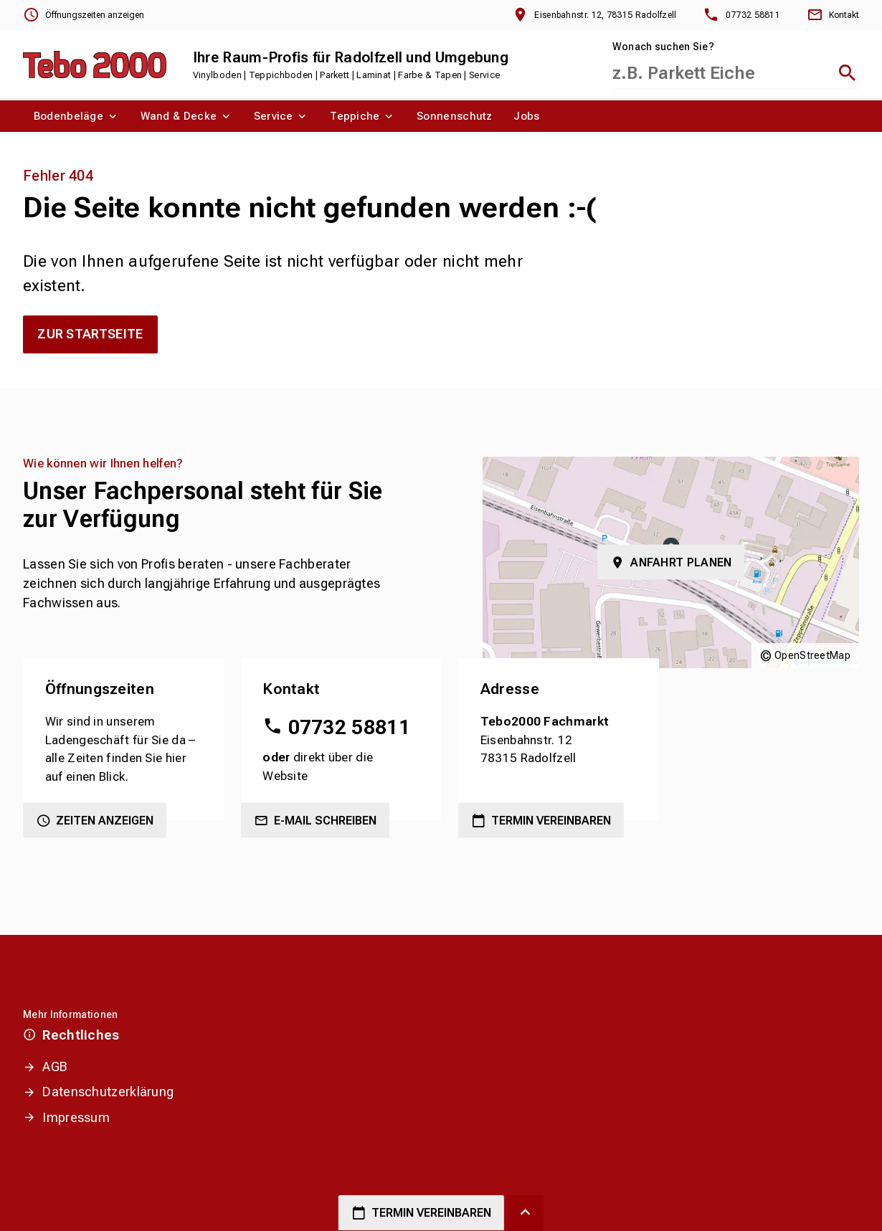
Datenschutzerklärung (108, 1091)
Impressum (76, 1117)
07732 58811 (349, 727)
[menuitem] (76, 116)
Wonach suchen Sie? (663, 46)
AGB (54, 1066)
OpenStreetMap (812, 655)
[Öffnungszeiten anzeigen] (83, 15)
